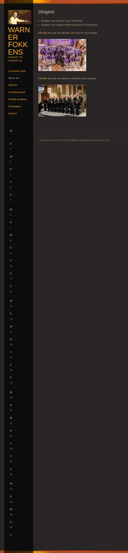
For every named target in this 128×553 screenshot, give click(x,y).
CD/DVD (12, 85)
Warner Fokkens (19, 41)
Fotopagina (14, 106)
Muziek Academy (17, 99)
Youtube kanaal (16, 92)
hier (45, 32)
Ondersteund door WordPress (54, 140)
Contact (12, 113)
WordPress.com (101, 140)
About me (13, 78)
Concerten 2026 (17, 71)
